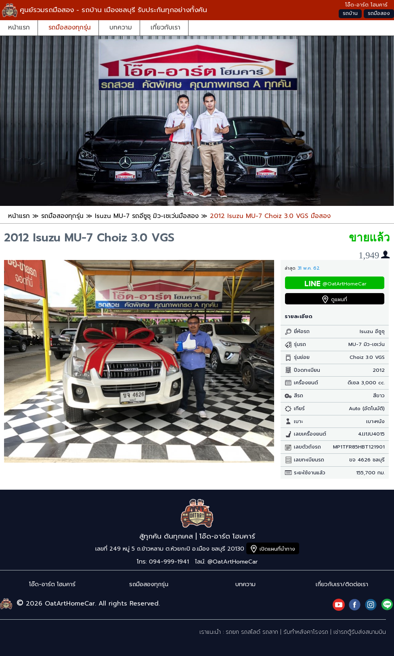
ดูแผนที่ (339, 299)
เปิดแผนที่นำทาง (277, 549)
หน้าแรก (19, 27)
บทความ (120, 27)
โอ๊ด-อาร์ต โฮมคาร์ (52, 584)
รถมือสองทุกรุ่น (69, 27)
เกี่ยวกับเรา (165, 27)
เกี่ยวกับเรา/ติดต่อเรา (342, 584)
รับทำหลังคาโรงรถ (305, 632)
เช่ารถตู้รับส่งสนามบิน (359, 632)
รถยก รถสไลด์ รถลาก (252, 632)
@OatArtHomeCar (345, 283)
